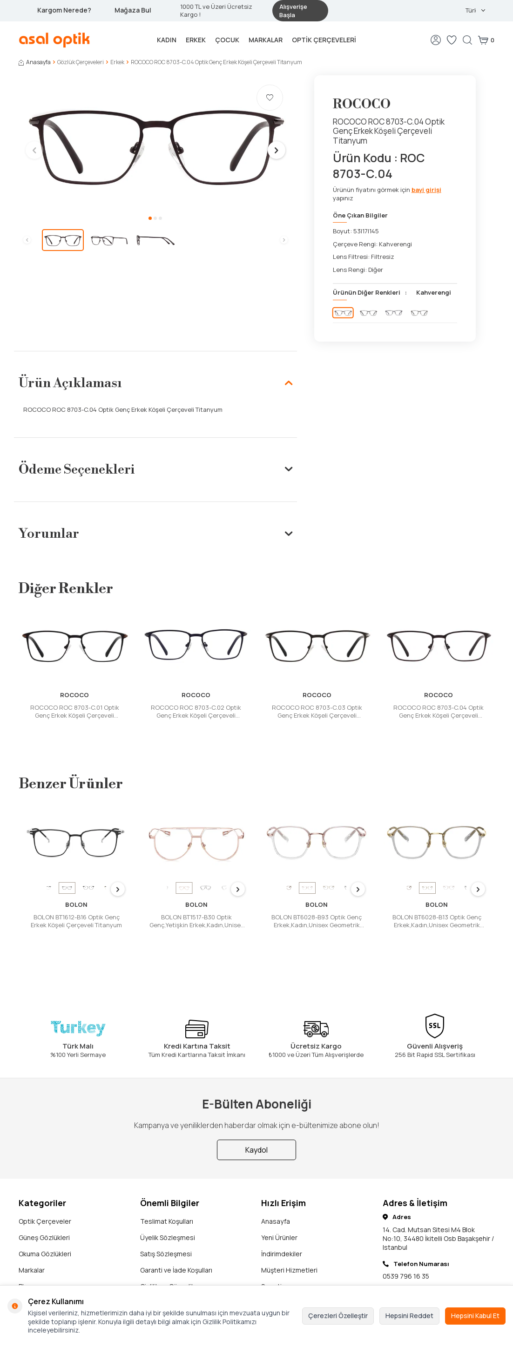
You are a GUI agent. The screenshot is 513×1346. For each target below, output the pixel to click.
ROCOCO (362, 105)
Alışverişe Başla (293, 10)
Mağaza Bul (133, 10)
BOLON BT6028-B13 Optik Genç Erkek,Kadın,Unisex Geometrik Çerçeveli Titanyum (436, 921)
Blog (25, 1258)
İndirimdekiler (281, 1225)
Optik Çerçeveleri (324, 39)
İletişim (29, 1274)
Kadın (166, 39)
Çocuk (227, 39)
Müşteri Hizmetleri (289, 1241)
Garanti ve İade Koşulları (176, 1241)
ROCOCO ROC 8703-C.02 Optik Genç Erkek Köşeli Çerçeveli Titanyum (196, 711)
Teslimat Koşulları (166, 1192)
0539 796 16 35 (406, 1247)
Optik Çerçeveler (45, 1192)
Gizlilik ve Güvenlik (167, 1258)
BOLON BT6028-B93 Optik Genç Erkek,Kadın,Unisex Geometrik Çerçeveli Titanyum (316, 921)
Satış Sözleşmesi (166, 1225)
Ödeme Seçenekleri (155, 470)
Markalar (266, 39)
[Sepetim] (486, 40)
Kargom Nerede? (64, 10)
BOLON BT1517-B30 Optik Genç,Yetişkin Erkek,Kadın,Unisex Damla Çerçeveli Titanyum (196, 921)
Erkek (196, 39)
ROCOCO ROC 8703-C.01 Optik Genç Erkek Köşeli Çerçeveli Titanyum (74, 711)
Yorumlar (155, 534)
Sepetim (274, 1258)
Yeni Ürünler (279, 1209)
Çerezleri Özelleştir (338, 1315)
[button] (150, 218)
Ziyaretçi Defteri (286, 1274)
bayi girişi (426, 189)
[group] (155, 143)
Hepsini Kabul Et (475, 1315)
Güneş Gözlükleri (44, 1209)
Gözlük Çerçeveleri (80, 62)
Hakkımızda (157, 1274)
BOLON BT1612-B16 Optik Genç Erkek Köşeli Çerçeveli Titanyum (76, 921)
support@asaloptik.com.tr (423, 1276)
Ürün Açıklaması (155, 383)
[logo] (54, 40)
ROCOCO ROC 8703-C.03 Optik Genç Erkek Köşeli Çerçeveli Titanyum (317, 711)
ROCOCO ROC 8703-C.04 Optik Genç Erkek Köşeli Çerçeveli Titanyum (438, 711)
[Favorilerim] (451, 40)
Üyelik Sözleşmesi (167, 1209)
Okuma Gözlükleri (45, 1225)
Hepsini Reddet (409, 1315)
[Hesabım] (435, 40)
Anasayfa (35, 62)
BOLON (76, 905)
